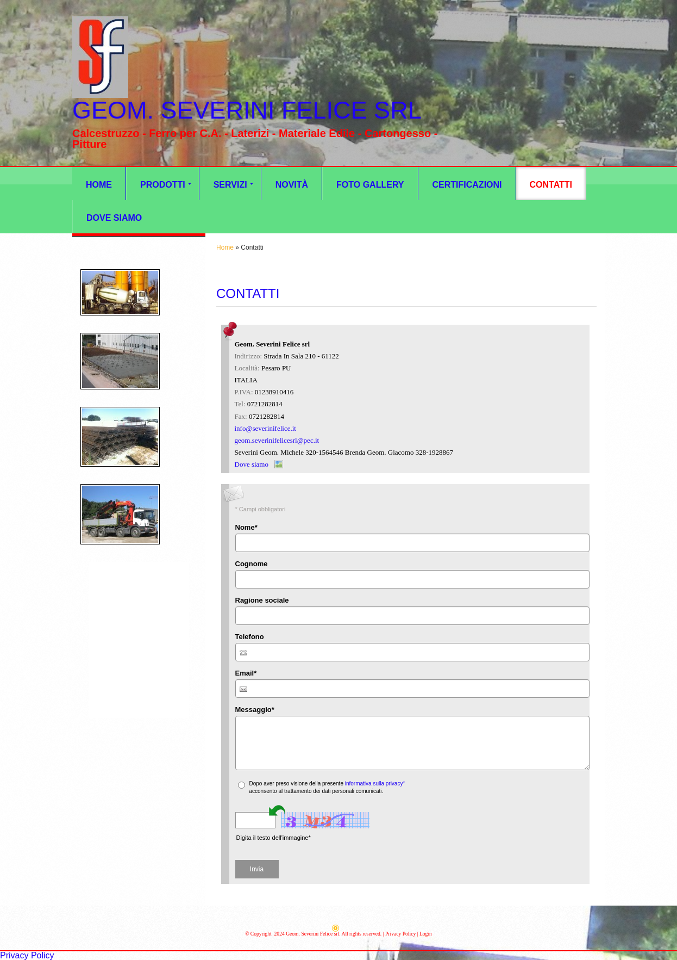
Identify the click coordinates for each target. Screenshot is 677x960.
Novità (291, 184)
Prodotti (165, 184)
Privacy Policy (400, 934)
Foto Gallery (370, 184)
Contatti (551, 184)
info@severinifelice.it (265, 428)
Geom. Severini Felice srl (247, 110)
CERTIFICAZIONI (467, 184)
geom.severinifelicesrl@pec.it (277, 440)
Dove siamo (114, 217)
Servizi (233, 184)
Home (99, 184)
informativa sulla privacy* (375, 783)
